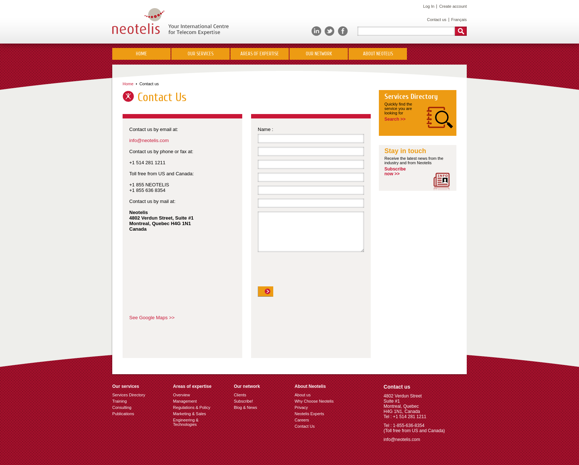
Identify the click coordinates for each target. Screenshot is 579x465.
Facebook (343, 31)
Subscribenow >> (395, 171)
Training (119, 401)
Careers (302, 420)
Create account (453, 6)
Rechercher (461, 31)
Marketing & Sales (189, 413)
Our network (319, 53)
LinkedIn (316, 31)
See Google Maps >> (152, 317)
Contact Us (305, 426)
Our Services (200, 53)
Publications (123, 413)
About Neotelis (378, 53)
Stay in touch (405, 151)
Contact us (436, 19)
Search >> (394, 119)
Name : (265, 129)
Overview (181, 395)
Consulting (121, 407)
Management (185, 401)
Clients (240, 395)
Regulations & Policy (191, 407)
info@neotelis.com (149, 140)
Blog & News (245, 407)
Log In (429, 6)
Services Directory (411, 97)
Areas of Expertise (259, 53)
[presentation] (314, 272)
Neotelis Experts (309, 413)
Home (141, 53)
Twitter (330, 31)
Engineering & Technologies (186, 422)
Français (459, 19)
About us (303, 395)
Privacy (301, 407)
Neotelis (170, 21)
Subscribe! (243, 401)
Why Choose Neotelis (314, 401)
